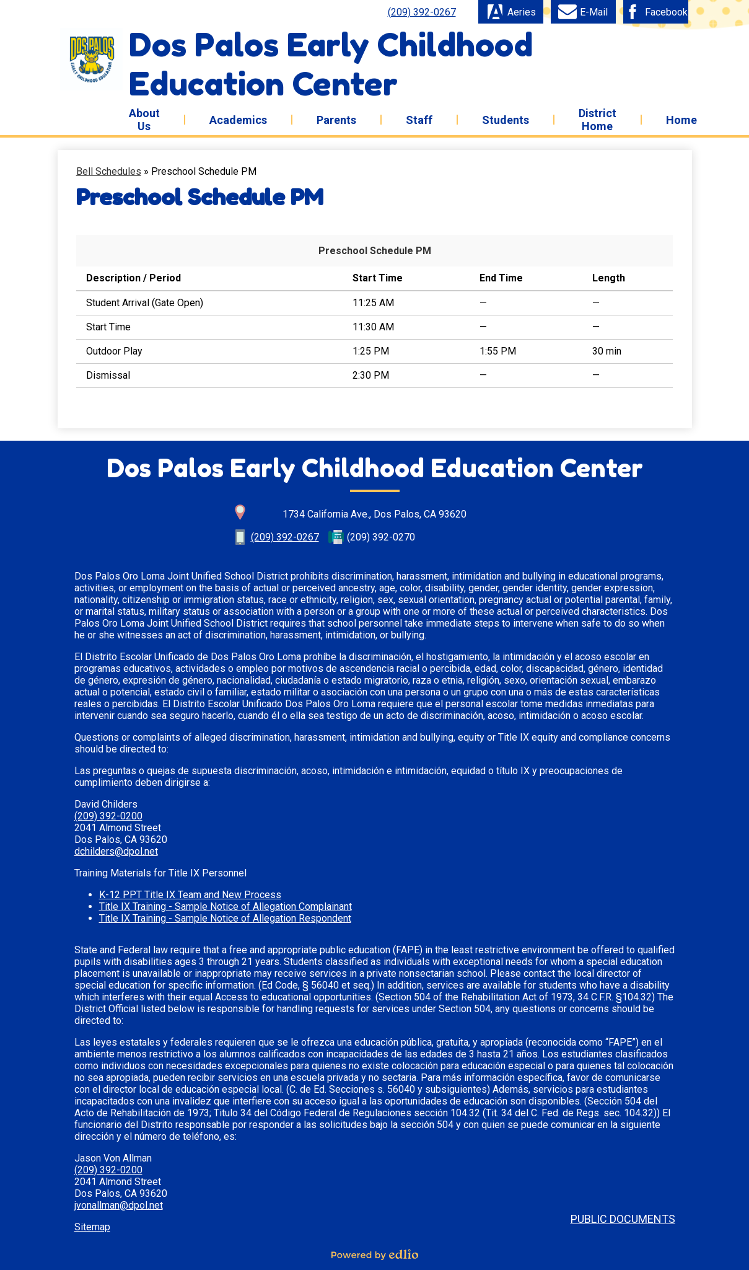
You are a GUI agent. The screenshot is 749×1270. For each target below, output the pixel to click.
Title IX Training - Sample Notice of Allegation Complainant (225, 906)
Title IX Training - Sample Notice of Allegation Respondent (225, 918)
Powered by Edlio (374, 1254)
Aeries (511, 11)
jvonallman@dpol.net (118, 1205)
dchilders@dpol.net (116, 851)
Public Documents (623, 1218)
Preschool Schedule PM (374, 251)
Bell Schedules (108, 171)
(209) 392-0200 (108, 816)
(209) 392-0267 (422, 12)
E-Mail (583, 11)
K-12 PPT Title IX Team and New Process (190, 895)
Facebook (655, 11)
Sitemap (92, 1227)
